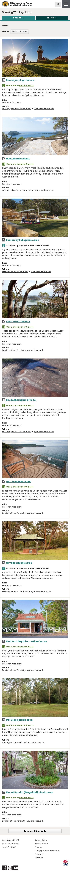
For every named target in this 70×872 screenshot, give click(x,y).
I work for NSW (9, 847)
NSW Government (10, 843)
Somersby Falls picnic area (22, 240)
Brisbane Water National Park (15, 271)
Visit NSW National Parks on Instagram (10, 867)
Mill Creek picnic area (19, 719)
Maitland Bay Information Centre (26, 641)
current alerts (26, 85)
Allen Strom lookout (18, 321)
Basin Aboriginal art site (21, 400)
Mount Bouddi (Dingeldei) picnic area (29, 792)
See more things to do (35, 831)
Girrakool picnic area (19, 562)
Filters (50, 17)
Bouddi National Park (11, 350)
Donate (39, 857)
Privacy (38, 847)
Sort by (5, 26)
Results (17, 17)
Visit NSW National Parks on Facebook (4, 867)
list (15, 31)
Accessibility (41, 840)
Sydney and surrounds (44, 108)
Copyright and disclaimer (47, 850)
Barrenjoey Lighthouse (20, 80)
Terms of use (41, 843)
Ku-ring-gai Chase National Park (16, 108)
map (25, 31)
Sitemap (39, 854)
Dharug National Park (11, 742)
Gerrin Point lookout (18, 481)
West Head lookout (18, 158)
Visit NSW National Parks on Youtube (15, 867)
